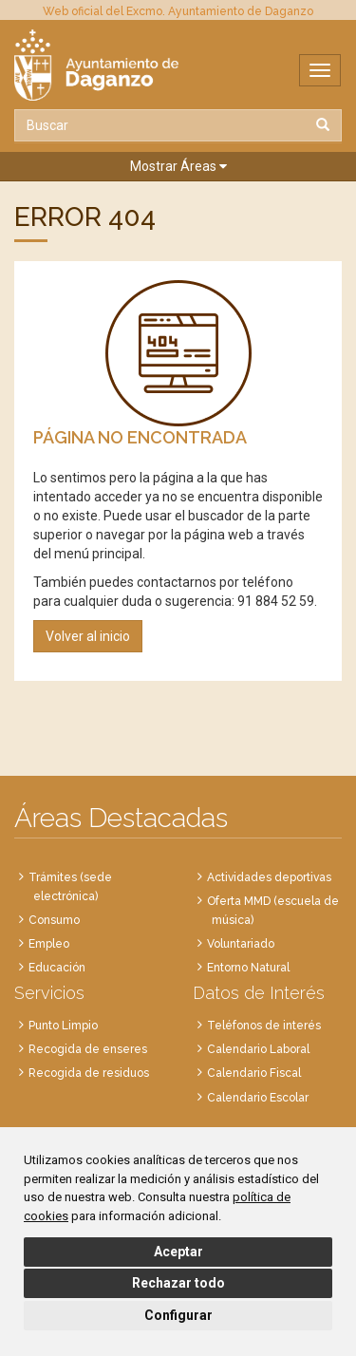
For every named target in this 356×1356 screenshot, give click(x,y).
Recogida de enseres (87, 1049)
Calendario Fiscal (254, 1073)
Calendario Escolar (258, 1097)
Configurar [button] (178, 1315)
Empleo (48, 944)
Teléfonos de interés (264, 1025)
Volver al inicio (88, 636)
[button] (178, 166)
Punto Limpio (63, 1025)
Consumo (54, 920)
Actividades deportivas (269, 877)
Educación (56, 967)
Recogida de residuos (88, 1073)
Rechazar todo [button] (178, 1282)
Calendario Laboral (258, 1049)
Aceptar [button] (178, 1251)
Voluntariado (240, 944)
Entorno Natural (248, 967)
